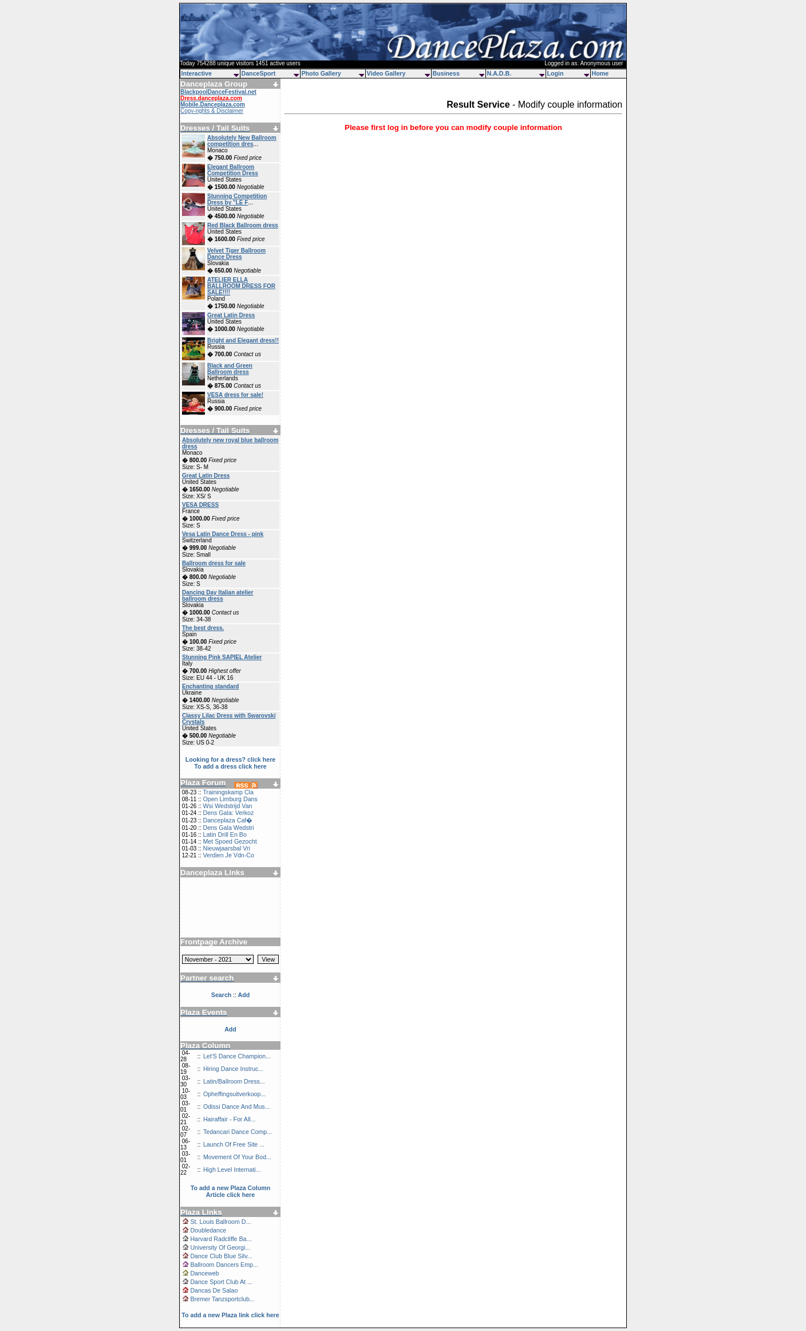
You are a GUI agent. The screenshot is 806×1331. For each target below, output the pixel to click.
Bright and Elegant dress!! (243, 340)
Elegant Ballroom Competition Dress (232, 170)
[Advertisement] (230, 903)
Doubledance (208, 1230)
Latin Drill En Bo (224, 834)
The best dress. (203, 628)
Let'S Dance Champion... (237, 1056)
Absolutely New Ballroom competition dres (241, 141)
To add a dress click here (230, 766)
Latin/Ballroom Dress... (234, 1081)
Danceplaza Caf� (227, 820)
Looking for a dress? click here (230, 759)
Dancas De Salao (214, 1290)
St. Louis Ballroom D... (220, 1221)
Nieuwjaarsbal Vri (226, 848)
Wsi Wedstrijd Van (227, 805)
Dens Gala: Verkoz (228, 812)
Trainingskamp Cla (228, 792)
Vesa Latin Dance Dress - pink (222, 534)
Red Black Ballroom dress (242, 225)
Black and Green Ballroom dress (229, 369)
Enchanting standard (210, 686)
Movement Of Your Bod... (237, 1156)
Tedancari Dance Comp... (237, 1131)
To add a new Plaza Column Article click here (231, 1191)
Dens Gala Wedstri (228, 827)
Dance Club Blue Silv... (221, 1256)
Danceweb (204, 1273)
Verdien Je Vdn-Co (228, 855)
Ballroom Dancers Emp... (224, 1264)
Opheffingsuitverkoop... (234, 1093)
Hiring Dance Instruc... (233, 1068)
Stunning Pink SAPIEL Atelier (222, 657)
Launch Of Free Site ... (233, 1144)
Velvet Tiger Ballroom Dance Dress (236, 253)
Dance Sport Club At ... (221, 1281)
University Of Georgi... (220, 1247)
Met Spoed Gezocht (229, 841)
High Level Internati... (232, 1169)
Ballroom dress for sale (214, 563)
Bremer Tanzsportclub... (222, 1298)
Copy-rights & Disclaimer (211, 111)
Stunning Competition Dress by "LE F (237, 199)
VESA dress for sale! (235, 395)
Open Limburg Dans (230, 799)
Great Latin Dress (231, 315)
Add (230, 1029)
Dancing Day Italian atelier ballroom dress (218, 595)
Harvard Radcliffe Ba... (220, 1238)
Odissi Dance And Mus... (236, 1106)
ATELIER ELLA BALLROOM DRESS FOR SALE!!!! (241, 286)
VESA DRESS (200, 505)
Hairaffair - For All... (229, 1119)
